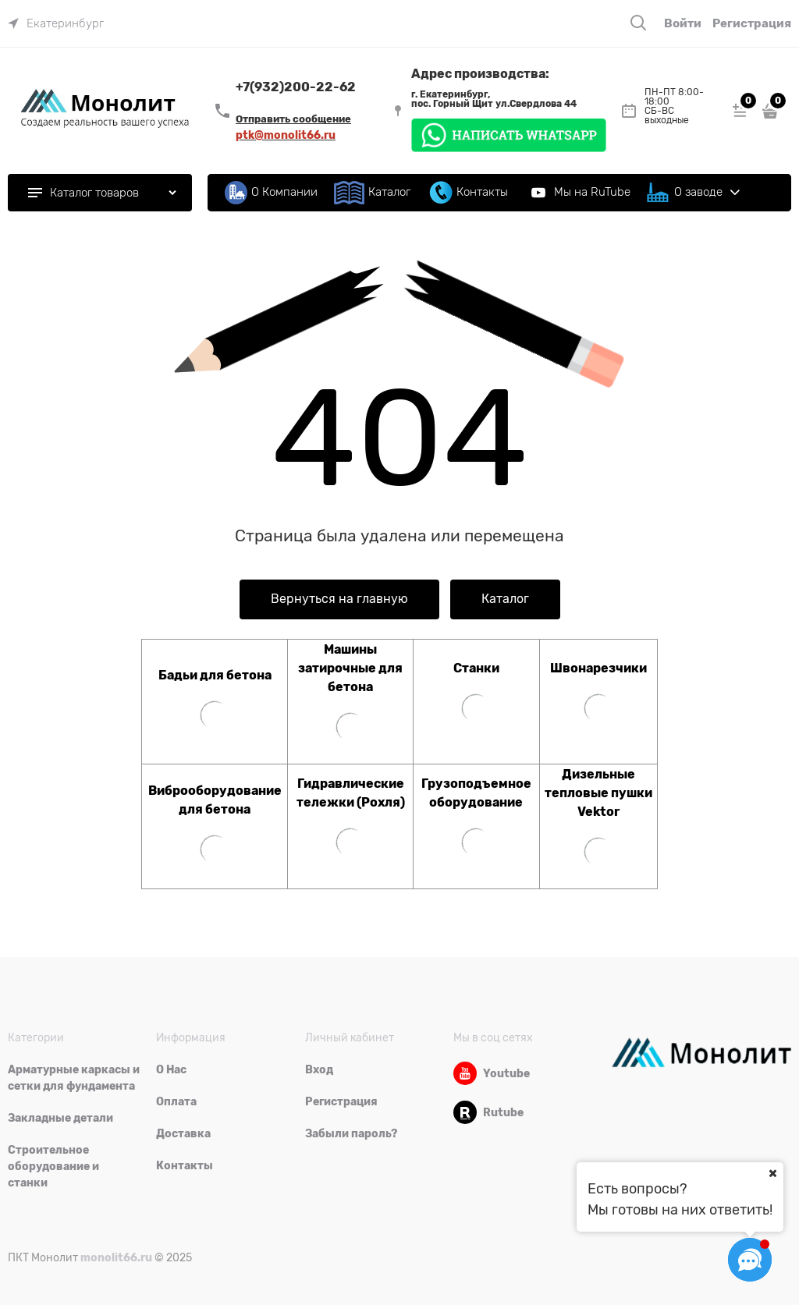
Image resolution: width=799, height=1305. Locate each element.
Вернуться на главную (339, 599)
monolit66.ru (116, 1257)
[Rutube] (465, 1112)
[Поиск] (638, 22)
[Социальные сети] (750, 1260)
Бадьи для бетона (215, 675)
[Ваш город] (772, 1173)
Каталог (505, 599)
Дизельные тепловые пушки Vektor (598, 793)
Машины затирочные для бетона (350, 668)
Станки (476, 668)
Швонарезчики (598, 668)
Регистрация (751, 23)
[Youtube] (465, 1073)
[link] (56, 23)
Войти (682, 23)
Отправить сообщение (293, 119)
